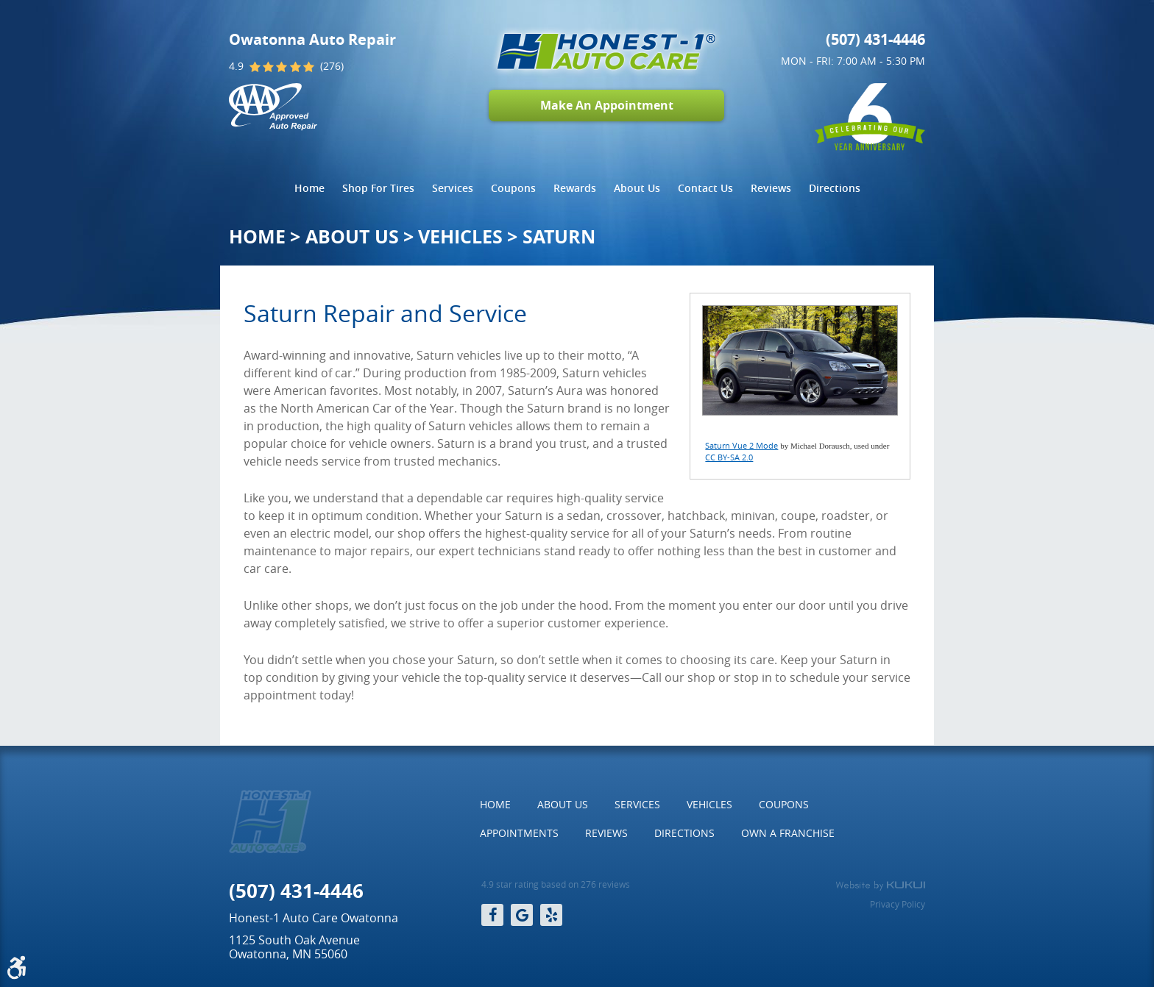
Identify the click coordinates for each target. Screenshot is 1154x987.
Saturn (559, 236)
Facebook (492, 915)
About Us (637, 188)
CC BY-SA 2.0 (729, 457)
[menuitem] (309, 188)
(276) (332, 66)
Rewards (574, 188)
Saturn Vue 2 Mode (741, 445)
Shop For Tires (378, 188)
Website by (880, 885)
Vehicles (460, 236)
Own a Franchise (788, 833)
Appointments (519, 833)
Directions (834, 188)
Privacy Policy (897, 903)
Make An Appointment (606, 105)
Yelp (551, 915)
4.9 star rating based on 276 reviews (555, 884)
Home (309, 188)
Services (452, 188)
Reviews (771, 188)
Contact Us (705, 188)
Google (522, 915)
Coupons (513, 188)
